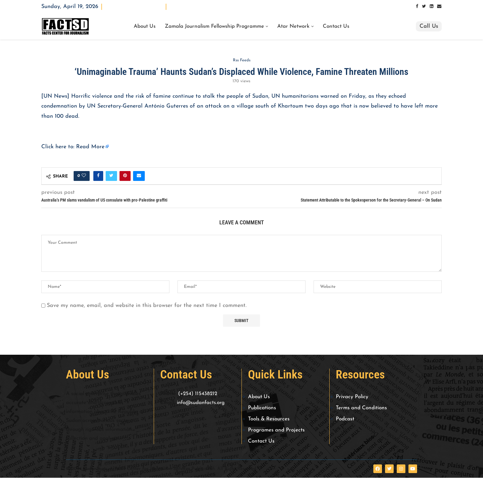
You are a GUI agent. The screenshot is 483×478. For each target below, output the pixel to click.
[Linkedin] (431, 7)
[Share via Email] (139, 176)
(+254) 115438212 (197, 394)
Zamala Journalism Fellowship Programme (214, 26)
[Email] (439, 7)
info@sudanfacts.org (201, 402)
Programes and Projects (276, 430)
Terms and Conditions (361, 408)
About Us (145, 26)
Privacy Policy (352, 397)
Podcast (345, 419)
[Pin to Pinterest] (125, 176)
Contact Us (336, 26)
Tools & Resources (269, 419)
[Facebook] (417, 7)
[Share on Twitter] (111, 176)
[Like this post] (84, 176)
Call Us (429, 26)
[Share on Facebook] (98, 176)
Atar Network (293, 26)
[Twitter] (424, 7)
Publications (262, 408)
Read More (90, 147)
